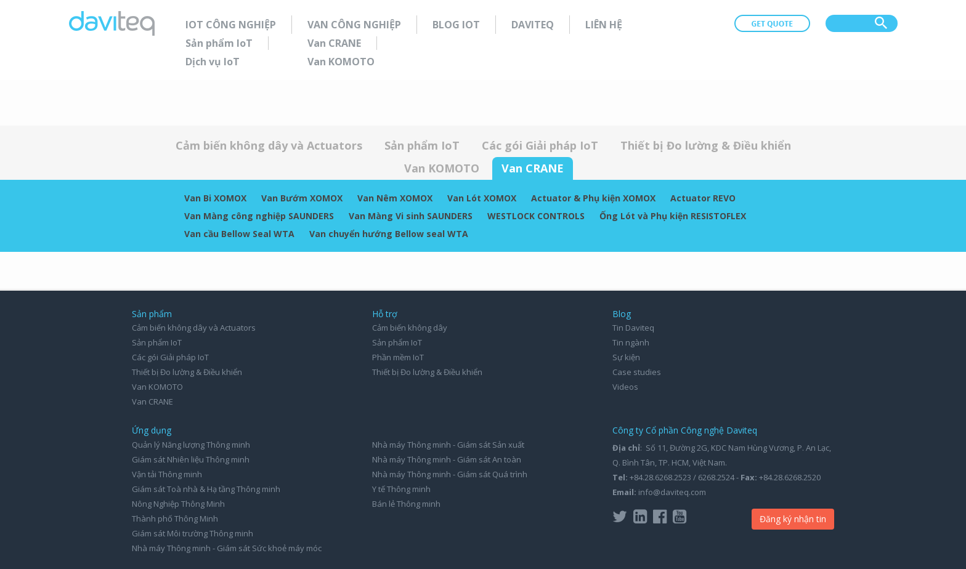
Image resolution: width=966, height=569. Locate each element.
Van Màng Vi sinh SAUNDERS (411, 216)
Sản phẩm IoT (219, 43)
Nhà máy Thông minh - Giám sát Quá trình (449, 474)
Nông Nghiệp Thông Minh (178, 503)
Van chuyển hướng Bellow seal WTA (388, 234)
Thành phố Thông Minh (175, 518)
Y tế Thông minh (401, 488)
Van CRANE (334, 43)
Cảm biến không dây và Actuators (269, 145)
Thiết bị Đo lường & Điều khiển (705, 145)
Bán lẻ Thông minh (406, 503)
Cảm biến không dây (409, 327)
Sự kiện (626, 357)
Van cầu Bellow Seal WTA (239, 234)
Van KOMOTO (341, 61)
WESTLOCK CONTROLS (536, 216)
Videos (625, 386)
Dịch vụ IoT (212, 61)
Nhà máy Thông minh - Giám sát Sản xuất (448, 444)
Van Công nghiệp (354, 24)
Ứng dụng (151, 430)
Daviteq (532, 24)
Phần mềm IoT (398, 357)
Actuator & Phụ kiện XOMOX (593, 198)
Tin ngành (630, 342)
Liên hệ (603, 24)
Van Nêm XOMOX (394, 198)
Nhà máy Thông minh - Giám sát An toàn (446, 459)
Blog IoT (456, 24)
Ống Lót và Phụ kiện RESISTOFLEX (672, 216)
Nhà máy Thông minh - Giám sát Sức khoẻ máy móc (227, 548)
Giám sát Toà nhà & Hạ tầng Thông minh (206, 488)
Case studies (636, 371)
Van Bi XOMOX (215, 198)
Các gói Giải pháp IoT (540, 145)
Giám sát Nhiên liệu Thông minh (191, 459)
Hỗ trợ (384, 314)
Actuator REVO (703, 198)
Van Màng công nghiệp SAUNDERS (259, 216)
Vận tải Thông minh (167, 474)
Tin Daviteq (633, 327)
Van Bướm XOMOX (302, 198)
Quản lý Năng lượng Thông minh (191, 444)
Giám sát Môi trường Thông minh (192, 533)
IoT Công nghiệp (230, 24)
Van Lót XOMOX (481, 198)
